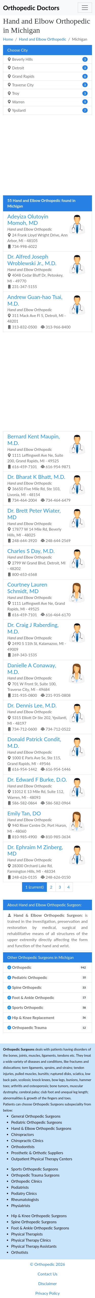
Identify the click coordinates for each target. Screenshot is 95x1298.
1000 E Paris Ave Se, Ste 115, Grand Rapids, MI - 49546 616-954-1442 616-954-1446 (45, 753)
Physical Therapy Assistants (33, 1246)
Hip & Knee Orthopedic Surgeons (39, 1215)
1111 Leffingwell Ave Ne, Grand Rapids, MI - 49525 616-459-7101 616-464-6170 (45, 599)
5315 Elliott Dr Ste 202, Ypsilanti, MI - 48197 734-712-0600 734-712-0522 (45, 716)
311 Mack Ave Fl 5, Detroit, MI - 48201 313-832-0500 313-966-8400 (45, 311)
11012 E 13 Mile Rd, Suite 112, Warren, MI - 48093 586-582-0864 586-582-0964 (45, 790)
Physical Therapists (27, 1234)
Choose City (17, 50)
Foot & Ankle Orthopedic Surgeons (40, 1228)
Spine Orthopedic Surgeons (34, 1222)
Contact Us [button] (48, 1273)
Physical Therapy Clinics (31, 1240)
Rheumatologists (25, 1199)
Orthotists (19, 1252)
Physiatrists (20, 1205)
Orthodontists (22, 1146)
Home (8, 39)
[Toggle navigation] (85, 8)
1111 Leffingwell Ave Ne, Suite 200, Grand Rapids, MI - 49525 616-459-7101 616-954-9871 (45, 451)
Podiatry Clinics (24, 1193)
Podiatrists (20, 1187)
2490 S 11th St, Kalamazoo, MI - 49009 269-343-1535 (45, 639)
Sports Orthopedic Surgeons (34, 1169)
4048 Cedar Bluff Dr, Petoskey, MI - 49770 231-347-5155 (45, 271)
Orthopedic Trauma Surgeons (35, 1175)
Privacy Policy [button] (47, 1293)
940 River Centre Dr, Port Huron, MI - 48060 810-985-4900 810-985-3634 (45, 824)
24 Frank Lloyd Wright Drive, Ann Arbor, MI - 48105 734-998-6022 (45, 231)
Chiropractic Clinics (27, 1140)
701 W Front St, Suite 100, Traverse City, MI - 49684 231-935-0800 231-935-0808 (45, 680)
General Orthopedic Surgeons (36, 1116)
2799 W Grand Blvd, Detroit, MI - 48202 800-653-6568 (45, 562)
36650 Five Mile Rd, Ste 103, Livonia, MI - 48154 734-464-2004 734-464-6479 (45, 487)
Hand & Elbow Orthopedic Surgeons (41, 1128)
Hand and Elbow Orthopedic (42, 39)
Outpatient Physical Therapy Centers (41, 1159)
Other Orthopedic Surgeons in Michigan (40, 957)
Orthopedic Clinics (26, 1181)
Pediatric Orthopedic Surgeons (36, 1122)
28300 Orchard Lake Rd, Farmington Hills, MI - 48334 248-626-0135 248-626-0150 (45, 861)
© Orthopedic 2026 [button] (47, 1264)
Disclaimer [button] (47, 1283)
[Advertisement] (47, 156)
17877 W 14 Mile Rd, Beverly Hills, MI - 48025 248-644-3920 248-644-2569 (45, 525)
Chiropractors (22, 1134)
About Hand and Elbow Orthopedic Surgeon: (44, 905)
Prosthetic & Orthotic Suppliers (37, 1152)
